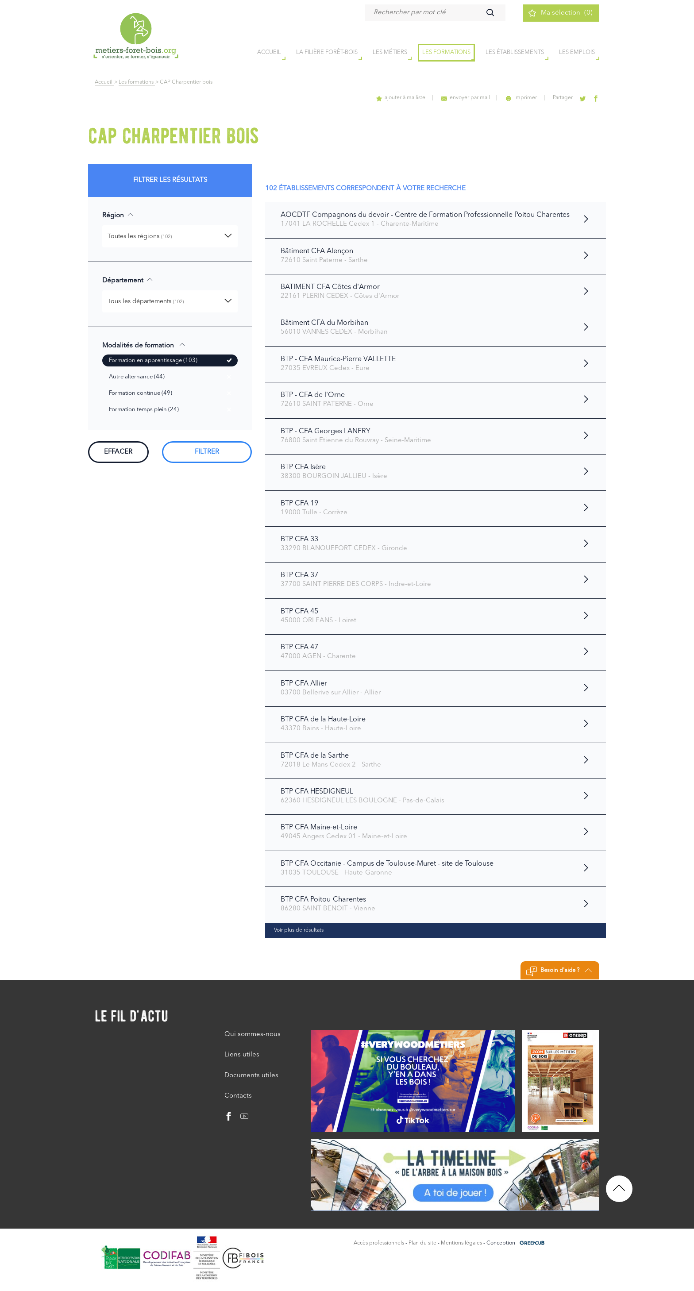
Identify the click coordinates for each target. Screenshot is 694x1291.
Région (118, 215)
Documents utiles (251, 1075)
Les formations (446, 52)
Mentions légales (461, 1243)
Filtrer (207, 452)
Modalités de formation (143, 345)
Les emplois (577, 52)
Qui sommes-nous (252, 1034)
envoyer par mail (465, 97)
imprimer (521, 97)
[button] (170, 236)
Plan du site (422, 1243)
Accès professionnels (379, 1243)
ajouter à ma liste (401, 97)
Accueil (104, 82)
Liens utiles (241, 1055)
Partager (563, 97)
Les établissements (515, 52)
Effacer (118, 452)
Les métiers (390, 52)
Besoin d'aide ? (559, 971)
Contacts (238, 1096)
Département (127, 280)
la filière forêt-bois (327, 52)
